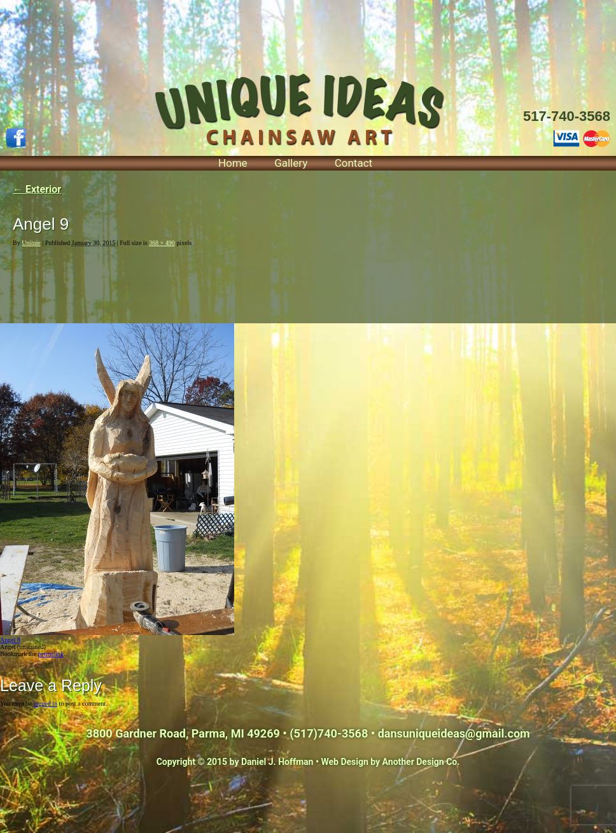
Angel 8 (10, 639)
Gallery (290, 163)
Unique (31, 242)
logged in (46, 703)
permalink (51, 653)
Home (233, 163)
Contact (353, 163)
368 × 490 (162, 242)
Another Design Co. (421, 762)
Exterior (37, 189)
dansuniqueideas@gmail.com (454, 733)
